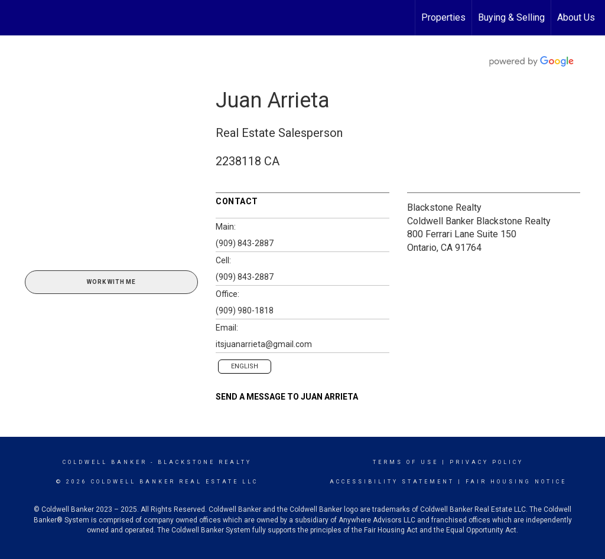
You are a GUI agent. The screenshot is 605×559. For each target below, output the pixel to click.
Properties (443, 17)
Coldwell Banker (105, 462)
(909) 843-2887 (245, 243)
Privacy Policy (486, 462)
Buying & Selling (511, 17)
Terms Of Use (405, 462)
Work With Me (111, 282)
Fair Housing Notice (516, 482)
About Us (576, 17)
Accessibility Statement (392, 482)
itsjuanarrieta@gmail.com (264, 344)
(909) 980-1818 (245, 310)
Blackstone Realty (444, 207)
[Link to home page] (15, 17)
